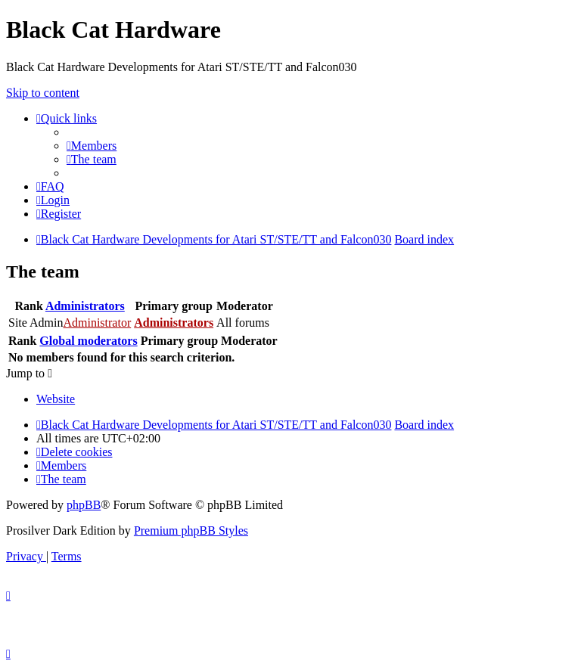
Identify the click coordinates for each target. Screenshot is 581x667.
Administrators (85, 305)
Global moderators (88, 340)
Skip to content (42, 92)
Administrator (97, 322)
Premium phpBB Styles (191, 530)
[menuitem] (92, 145)
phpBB (84, 504)
